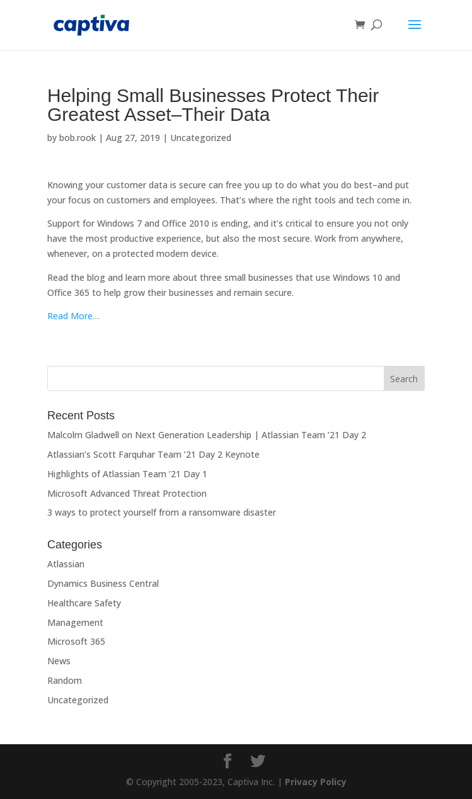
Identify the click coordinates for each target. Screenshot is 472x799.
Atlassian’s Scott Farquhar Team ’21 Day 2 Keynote (153, 454)
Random (64, 680)
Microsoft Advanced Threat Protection (127, 493)
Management (75, 622)
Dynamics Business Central (103, 583)
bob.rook (77, 138)
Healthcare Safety (84, 603)
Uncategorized (200, 138)
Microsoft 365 (76, 641)
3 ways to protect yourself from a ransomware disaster (161, 512)
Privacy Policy (316, 782)
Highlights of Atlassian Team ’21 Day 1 (127, 474)
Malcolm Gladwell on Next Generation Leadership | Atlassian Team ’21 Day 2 (206, 435)
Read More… (73, 316)
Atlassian (65, 564)
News (59, 661)
